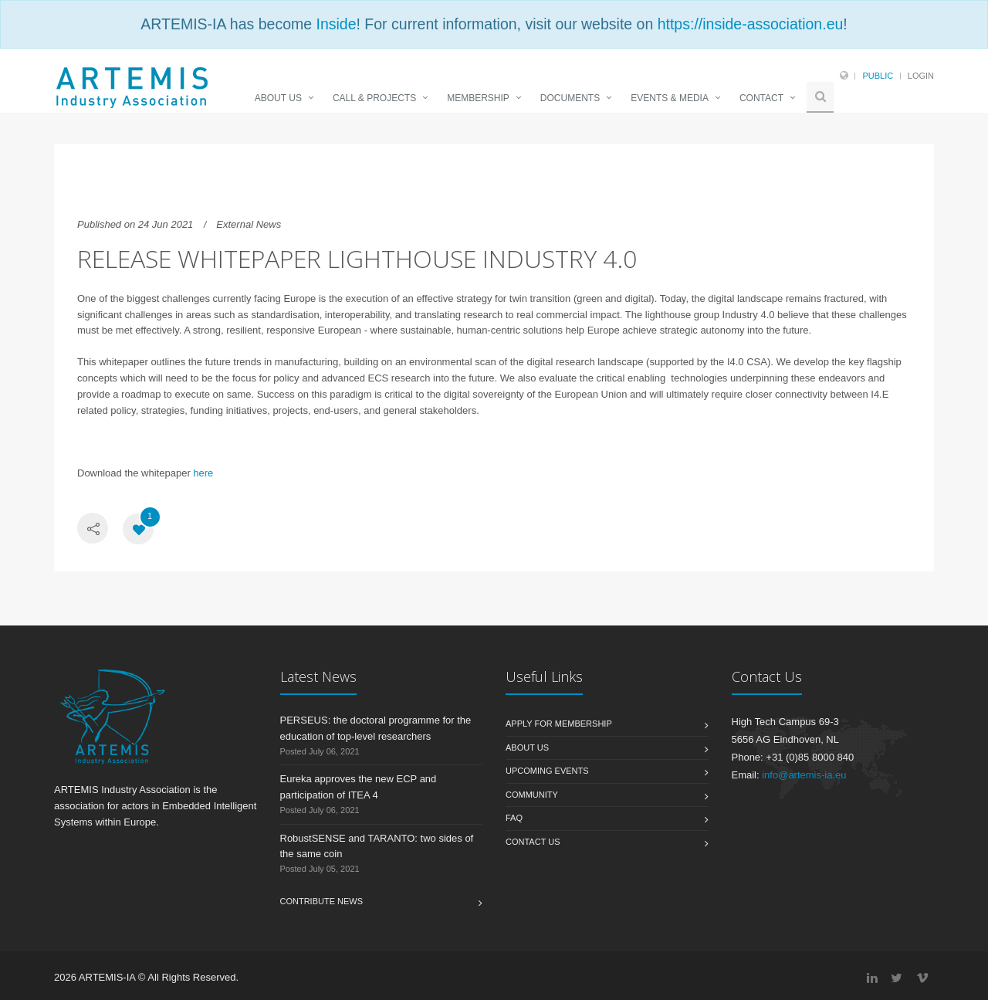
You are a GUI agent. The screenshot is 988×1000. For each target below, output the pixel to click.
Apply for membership (559, 723)
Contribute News (322, 901)
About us (527, 747)
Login (921, 75)
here (202, 473)
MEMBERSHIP (478, 98)
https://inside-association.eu (751, 23)
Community (532, 794)
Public (877, 75)
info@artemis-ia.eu (804, 775)
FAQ (514, 817)
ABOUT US (278, 98)
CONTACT (761, 98)
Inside (336, 23)
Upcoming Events (547, 770)
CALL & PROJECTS (374, 98)
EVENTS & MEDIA (670, 98)
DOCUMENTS (570, 98)
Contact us (533, 841)
